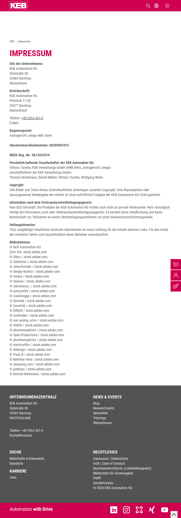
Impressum (101, 458)
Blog (96, 403)
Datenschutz (119, 458)
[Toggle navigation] (167, 6)
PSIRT (97, 478)
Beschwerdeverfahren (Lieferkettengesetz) (122, 468)
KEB (12, 41)
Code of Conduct (113, 463)
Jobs (13, 477)
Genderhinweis (103, 483)
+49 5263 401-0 (32, 118)
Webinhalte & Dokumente (27, 458)
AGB (96, 463)
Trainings (99, 418)
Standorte (16, 463)
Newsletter (100, 413)
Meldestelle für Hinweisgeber (113, 473)
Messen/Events (103, 408)
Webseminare (102, 423)
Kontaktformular (21, 435)
